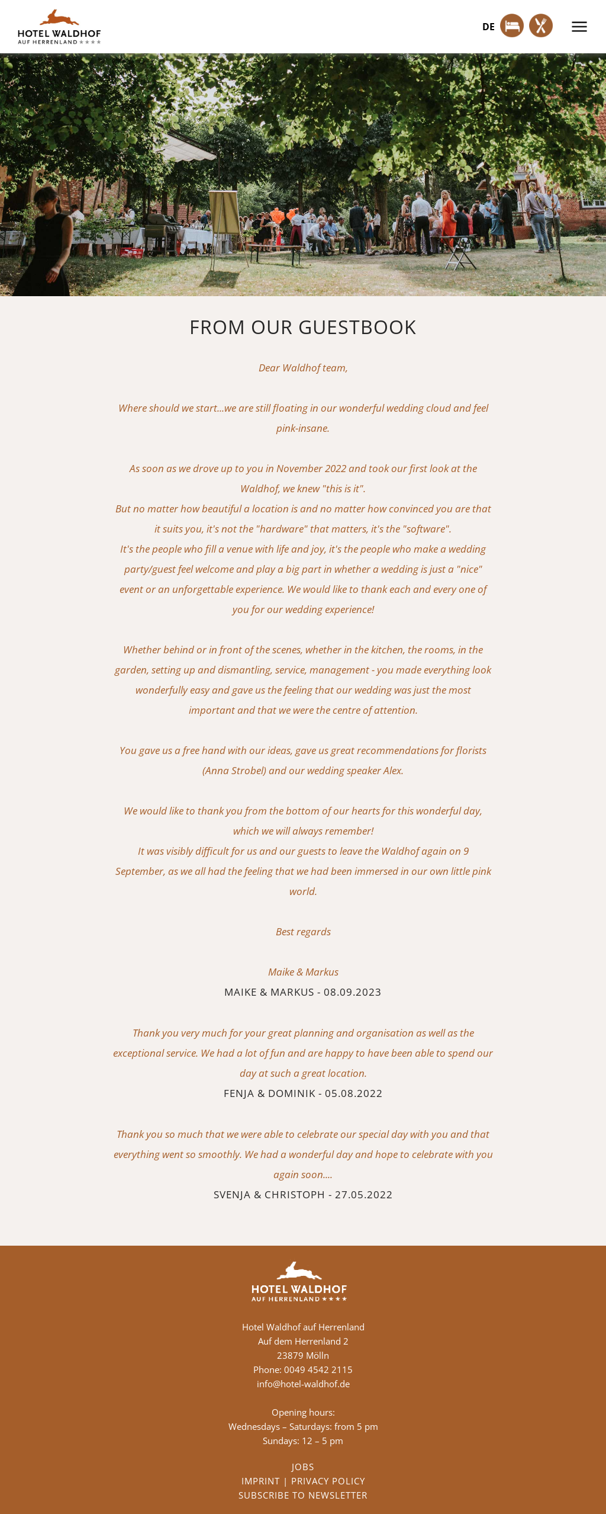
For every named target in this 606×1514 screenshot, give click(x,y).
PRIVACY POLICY (328, 1481)
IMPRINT (260, 1481)
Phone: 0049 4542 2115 (303, 1369)
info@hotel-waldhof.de (303, 1384)
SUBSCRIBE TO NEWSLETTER (303, 1495)
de (488, 26)
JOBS (303, 1467)
